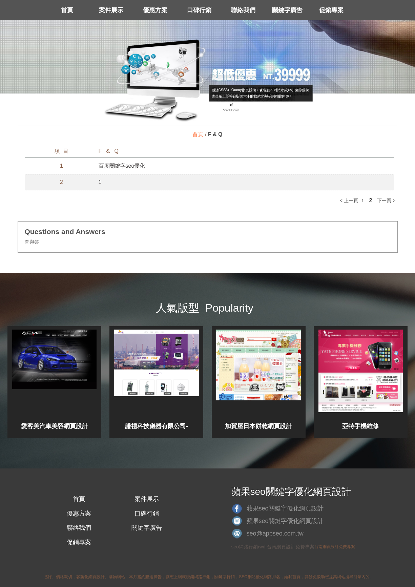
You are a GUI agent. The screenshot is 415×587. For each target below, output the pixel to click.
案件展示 (111, 10)
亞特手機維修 (360, 426)
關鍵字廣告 (287, 10)
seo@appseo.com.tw (275, 533)
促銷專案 (331, 10)
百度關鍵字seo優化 (122, 166)
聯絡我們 (243, 10)
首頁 (67, 10)
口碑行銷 (199, 10)
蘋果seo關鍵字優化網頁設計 (285, 508)
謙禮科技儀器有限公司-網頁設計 (156, 426)
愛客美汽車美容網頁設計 (54, 426)
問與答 (32, 242)
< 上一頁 (349, 200)
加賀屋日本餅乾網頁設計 (258, 426)
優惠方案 (155, 10)
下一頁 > (386, 200)
